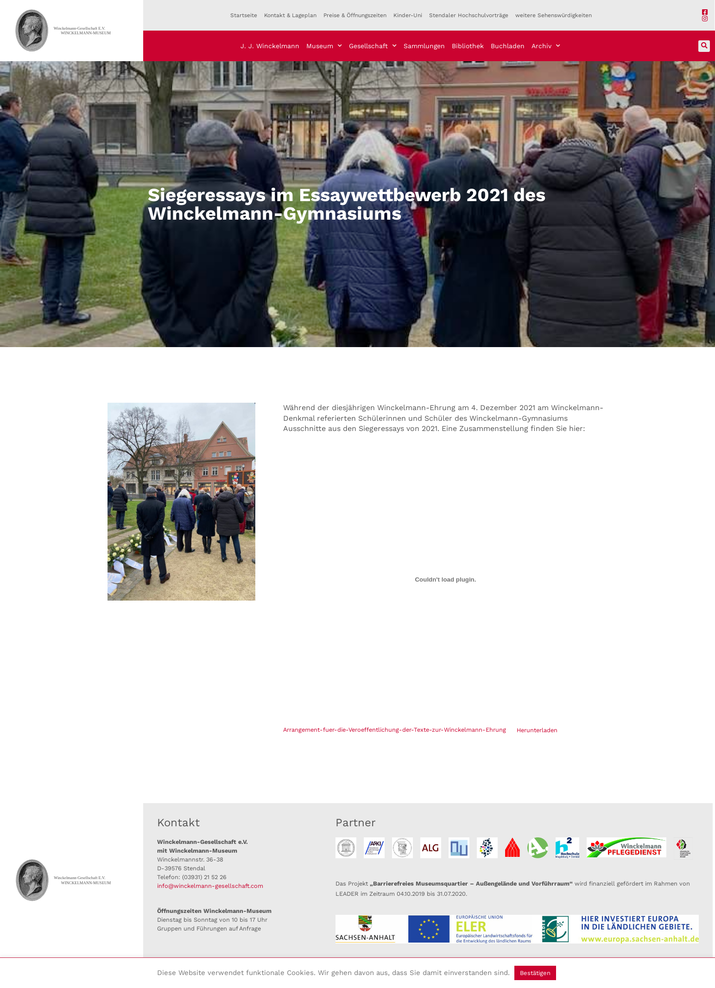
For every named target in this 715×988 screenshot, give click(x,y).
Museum (324, 46)
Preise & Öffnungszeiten (354, 15)
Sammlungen (424, 46)
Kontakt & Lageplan (290, 15)
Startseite (243, 15)
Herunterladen (537, 730)
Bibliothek (468, 46)
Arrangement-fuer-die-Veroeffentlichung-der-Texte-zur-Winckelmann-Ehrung (394, 730)
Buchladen (508, 46)
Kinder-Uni (407, 15)
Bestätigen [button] (535, 972)
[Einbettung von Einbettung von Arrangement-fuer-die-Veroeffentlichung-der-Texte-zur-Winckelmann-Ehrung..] (445, 580)
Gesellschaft (373, 46)
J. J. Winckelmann (269, 46)
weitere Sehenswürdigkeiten (553, 15)
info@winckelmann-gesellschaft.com (210, 885)
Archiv (546, 46)
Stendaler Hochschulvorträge (468, 15)
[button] (704, 46)
